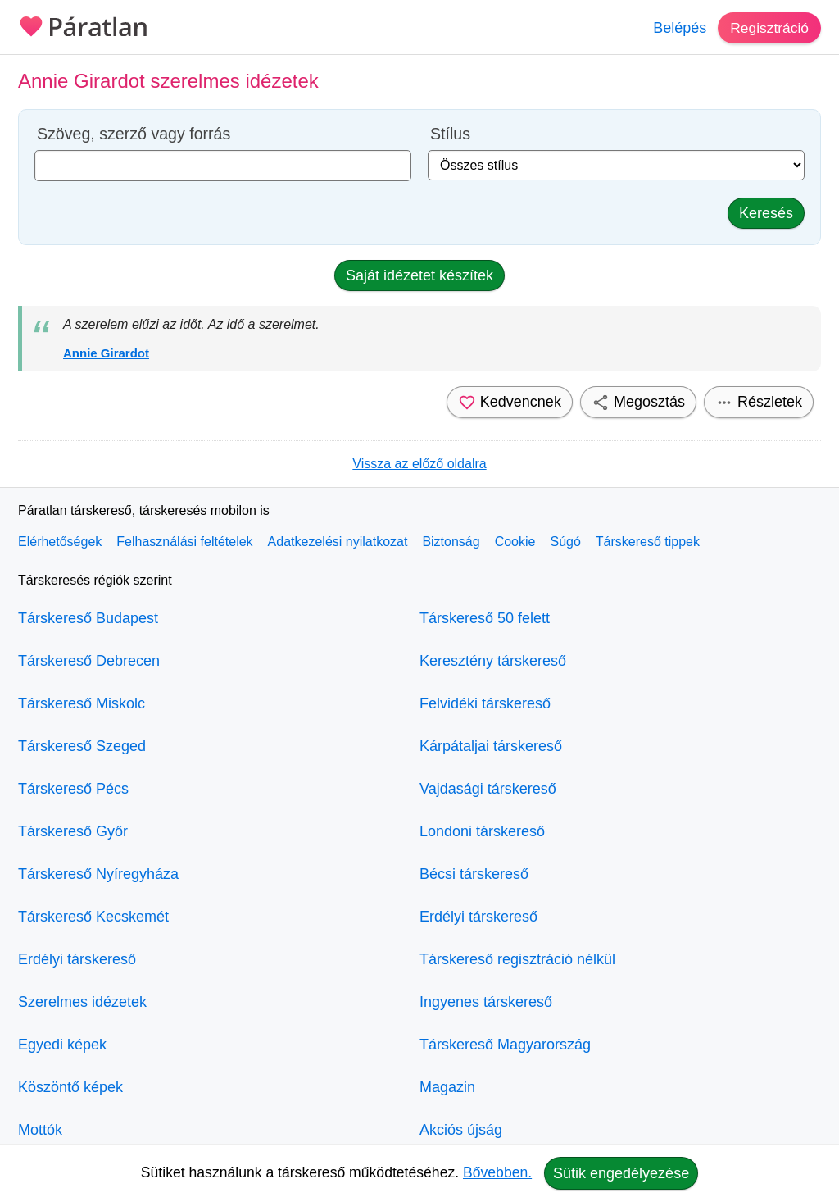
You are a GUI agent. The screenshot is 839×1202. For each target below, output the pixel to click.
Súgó (565, 542)
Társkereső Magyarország (505, 1044)
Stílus (450, 134)
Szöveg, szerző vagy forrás (133, 134)
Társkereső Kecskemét (93, 916)
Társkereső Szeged (82, 746)
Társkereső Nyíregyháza (98, 874)
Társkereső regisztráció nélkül (517, 959)
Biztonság (450, 542)
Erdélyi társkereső (77, 959)
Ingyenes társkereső (486, 1002)
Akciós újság (461, 1130)
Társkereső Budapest (88, 618)
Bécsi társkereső (474, 874)
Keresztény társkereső (493, 661)
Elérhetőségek (60, 542)
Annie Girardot (106, 353)
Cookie (515, 542)
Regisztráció (768, 28)
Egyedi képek (62, 1044)
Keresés (766, 213)
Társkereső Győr (73, 831)
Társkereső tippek (648, 542)
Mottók (40, 1130)
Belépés (677, 28)
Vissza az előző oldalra (419, 464)
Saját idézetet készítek (419, 275)
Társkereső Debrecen (89, 661)
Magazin (447, 1087)
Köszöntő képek (70, 1087)
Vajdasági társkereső (488, 789)
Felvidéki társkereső (485, 703)
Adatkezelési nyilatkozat (338, 542)
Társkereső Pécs (73, 789)
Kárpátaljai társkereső (491, 746)
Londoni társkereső (482, 831)
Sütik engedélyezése (621, 1173)
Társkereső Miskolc (81, 703)
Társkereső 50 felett (485, 618)
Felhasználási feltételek (184, 542)
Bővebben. (497, 1172)
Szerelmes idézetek (82, 1002)
